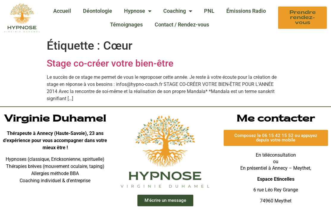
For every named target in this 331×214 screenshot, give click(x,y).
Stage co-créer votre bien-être (110, 63)
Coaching (177, 11)
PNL (209, 11)
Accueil (62, 11)
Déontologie (97, 11)
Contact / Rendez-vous (182, 24)
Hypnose (137, 11)
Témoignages (126, 24)
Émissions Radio (246, 11)
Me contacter (275, 119)
